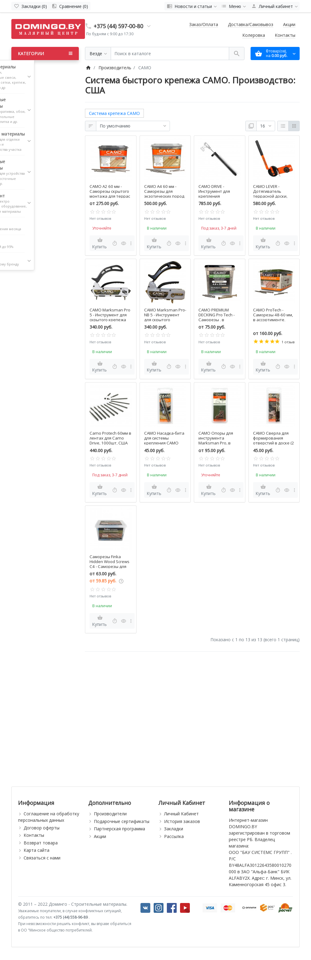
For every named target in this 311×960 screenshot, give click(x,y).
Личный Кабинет (181, 814)
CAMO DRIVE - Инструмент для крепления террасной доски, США (215, 196)
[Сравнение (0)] (69, 6)
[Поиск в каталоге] (170, 53)
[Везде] (98, 53)
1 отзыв (288, 342)
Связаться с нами (42, 858)
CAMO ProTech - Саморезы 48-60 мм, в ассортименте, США (273, 317)
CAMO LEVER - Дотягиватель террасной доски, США (270, 194)
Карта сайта (36, 850)
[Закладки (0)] (30, 6)
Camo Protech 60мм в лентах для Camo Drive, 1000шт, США (110, 438)
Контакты (285, 35)
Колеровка (253, 35)
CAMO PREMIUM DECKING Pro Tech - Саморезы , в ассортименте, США (217, 317)
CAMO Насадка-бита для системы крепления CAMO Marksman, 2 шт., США (164, 442)
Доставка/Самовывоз (250, 24)
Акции (289, 24)
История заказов (182, 821)
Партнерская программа (119, 829)
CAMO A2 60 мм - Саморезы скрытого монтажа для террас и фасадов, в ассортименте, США (110, 196)
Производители (110, 814)
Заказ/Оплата (203, 24)
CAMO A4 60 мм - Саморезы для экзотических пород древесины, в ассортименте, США (164, 196)
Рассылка (174, 836)
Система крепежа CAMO (114, 113)
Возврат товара (41, 843)
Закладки (173, 829)
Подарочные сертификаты (121, 821)
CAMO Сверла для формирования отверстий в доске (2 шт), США (273, 440)
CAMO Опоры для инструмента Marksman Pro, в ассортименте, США (217, 440)
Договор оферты (42, 828)
